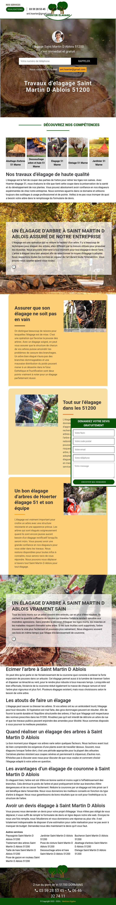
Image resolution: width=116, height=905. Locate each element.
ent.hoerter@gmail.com (39, 13)
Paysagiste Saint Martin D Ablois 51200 (20, 837)
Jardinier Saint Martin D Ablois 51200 (56, 837)
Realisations (15, 9)
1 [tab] (13, 267)
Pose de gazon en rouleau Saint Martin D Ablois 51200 (23, 859)
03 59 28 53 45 (37, 9)
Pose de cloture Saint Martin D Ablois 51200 (56, 845)
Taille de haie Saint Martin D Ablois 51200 (21, 852)
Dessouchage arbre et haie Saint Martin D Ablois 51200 (55, 852)
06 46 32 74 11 (58, 9)
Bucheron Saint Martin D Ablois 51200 (91, 837)
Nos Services (13, 5)
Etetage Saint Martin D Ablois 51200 (90, 852)
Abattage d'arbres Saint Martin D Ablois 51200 (91, 845)
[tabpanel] (59, 246)
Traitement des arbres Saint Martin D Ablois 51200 (20, 845)
